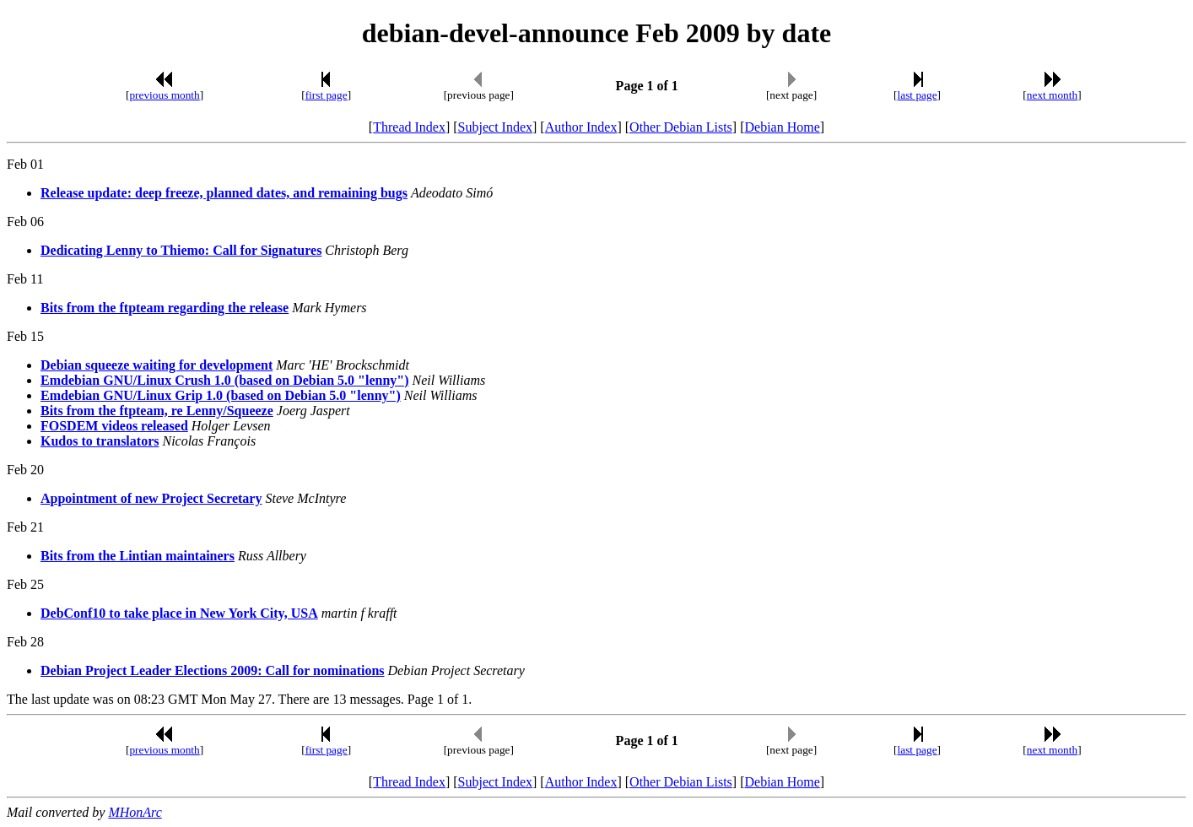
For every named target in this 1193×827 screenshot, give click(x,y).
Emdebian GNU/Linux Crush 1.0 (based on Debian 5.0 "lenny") (224, 380)
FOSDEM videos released (114, 426)
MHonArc (134, 812)
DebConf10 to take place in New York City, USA (179, 613)
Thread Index (409, 127)
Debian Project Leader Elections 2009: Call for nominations (212, 670)
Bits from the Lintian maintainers (137, 556)
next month (1052, 95)
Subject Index (495, 127)
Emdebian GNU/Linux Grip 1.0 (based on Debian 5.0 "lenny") (220, 395)
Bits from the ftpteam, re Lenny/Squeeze (156, 410)
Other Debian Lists (680, 127)
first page (326, 95)
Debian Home (781, 127)
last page (917, 95)
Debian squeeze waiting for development (156, 365)
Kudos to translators (99, 441)
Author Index (581, 127)
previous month (164, 95)
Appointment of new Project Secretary (151, 498)
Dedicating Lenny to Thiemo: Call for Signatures (180, 250)
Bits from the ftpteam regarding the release (164, 307)
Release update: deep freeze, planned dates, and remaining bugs (224, 193)
